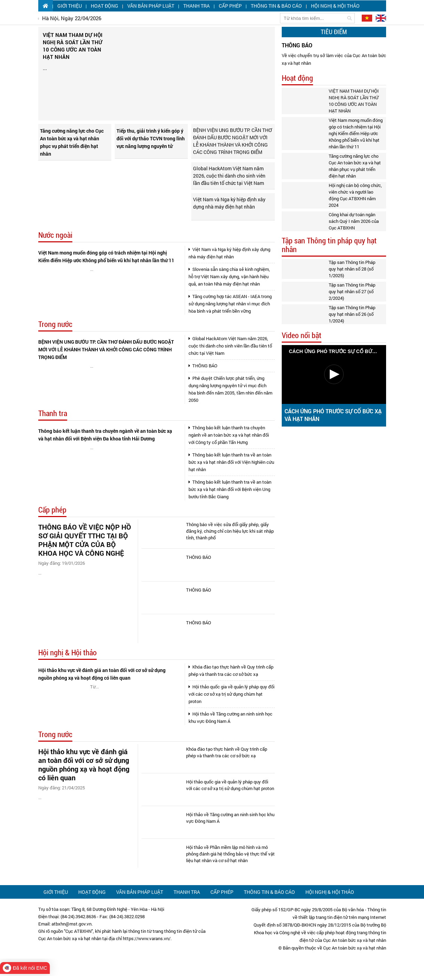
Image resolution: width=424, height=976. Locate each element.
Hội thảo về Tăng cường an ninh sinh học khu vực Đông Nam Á (230, 717)
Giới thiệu (69, 5)
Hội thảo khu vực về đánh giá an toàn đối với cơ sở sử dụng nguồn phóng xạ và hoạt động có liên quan (102, 674)
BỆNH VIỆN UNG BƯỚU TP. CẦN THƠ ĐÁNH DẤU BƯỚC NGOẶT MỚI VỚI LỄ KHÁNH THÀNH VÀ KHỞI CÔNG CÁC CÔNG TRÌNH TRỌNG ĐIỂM (232, 141)
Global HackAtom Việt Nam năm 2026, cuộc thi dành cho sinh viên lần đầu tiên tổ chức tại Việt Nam (229, 175)
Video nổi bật (301, 335)
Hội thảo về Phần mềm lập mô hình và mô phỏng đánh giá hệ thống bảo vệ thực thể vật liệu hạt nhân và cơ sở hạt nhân (230, 854)
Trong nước (55, 324)
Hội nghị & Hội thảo (335, 5)
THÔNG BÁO (203, 365)
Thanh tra (196, 5)
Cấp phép (230, 5)
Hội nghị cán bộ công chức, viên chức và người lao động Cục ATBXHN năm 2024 (355, 195)
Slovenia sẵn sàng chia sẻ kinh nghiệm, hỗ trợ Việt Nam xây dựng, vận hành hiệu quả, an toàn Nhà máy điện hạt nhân (229, 276)
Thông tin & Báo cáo (276, 5)
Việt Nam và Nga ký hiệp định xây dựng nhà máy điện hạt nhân (229, 203)
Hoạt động (104, 5)
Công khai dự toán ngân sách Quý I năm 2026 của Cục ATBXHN (354, 221)
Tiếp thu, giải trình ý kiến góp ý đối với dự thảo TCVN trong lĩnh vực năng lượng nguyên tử (151, 138)
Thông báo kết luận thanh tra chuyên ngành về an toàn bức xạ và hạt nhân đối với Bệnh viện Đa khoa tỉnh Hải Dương (105, 435)
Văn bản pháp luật (150, 5)
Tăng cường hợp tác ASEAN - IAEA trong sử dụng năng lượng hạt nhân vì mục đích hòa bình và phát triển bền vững (230, 303)
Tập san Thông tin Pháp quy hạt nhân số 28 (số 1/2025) (352, 269)
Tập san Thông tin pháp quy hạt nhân (329, 245)
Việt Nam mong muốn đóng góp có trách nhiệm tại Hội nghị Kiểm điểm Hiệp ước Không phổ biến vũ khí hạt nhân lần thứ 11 (106, 256)
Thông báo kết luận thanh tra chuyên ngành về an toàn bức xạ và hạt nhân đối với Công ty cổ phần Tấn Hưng (229, 434)
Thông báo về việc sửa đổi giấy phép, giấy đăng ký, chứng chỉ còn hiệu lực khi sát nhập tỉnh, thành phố (230, 531)
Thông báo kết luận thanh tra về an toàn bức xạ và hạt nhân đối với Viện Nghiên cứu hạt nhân (231, 462)
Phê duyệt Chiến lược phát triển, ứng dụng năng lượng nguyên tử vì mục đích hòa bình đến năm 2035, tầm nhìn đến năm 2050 (230, 389)
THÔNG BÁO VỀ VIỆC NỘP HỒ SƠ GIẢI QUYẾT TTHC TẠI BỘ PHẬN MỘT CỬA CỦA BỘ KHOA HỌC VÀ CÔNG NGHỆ (84, 540)
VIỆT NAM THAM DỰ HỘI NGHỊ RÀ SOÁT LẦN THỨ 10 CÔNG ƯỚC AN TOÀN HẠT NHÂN (354, 101)
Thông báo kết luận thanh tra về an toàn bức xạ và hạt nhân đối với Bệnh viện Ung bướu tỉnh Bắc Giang (230, 489)
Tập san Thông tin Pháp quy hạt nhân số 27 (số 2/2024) (352, 291)
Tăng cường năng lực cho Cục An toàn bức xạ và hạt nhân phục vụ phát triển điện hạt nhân (72, 142)
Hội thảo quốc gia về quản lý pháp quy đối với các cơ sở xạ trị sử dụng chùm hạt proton (231, 694)
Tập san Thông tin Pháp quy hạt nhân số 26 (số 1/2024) (352, 314)
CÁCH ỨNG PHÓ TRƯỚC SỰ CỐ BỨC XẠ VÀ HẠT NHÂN (333, 414)
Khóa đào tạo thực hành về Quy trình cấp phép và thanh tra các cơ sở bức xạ (231, 670)
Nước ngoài (55, 235)
